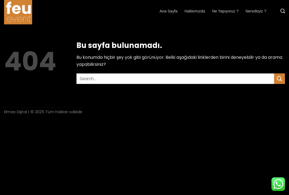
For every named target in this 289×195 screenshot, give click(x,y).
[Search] (282, 11)
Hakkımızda (194, 11)
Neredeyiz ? (256, 11)
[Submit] (279, 78)
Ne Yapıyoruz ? (225, 11)
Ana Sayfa (168, 11)
